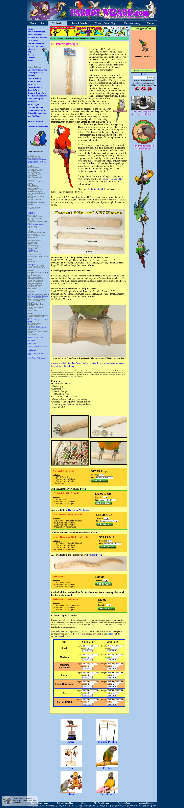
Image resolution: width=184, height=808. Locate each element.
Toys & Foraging (35, 87)
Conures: (30, 212)
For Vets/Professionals (38, 127)
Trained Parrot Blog (105, 23)
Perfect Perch (97, 189)
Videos (150, 23)
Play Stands (31, 340)
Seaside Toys (33, 90)
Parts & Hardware (35, 121)
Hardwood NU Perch (78, 510)
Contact (31, 58)
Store (43, 23)
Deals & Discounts (36, 46)
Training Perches (35, 73)
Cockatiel (30, 293)
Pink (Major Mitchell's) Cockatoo (37, 296)
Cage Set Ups (31, 350)
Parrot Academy (132, 23)
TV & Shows (33, 40)
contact (110, 634)
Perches (31, 76)
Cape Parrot (31, 250)
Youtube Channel (146, 803)
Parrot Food (33, 84)
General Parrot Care (36, 110)
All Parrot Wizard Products (35, 337)
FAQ (29, 52)
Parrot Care (107, 793)
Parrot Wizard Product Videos (36, 358)
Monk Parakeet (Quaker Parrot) (37, 163)
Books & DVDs (34, 81)
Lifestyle (31, 49)
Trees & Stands (79, 23)
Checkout (149, 71)
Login (143, 74)
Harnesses (32, 102)
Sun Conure (31, 213)
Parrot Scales (31, 344)
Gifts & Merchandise (37, 113)
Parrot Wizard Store (36, 32)
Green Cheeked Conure (35, 225)
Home (33, 23)
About (30, 61)
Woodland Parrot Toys (37, 96)
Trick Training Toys (36, 99)
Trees (71, 766)
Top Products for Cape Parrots (37, 347)
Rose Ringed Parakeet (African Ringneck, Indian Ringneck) (37, 160)
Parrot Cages (33, 104)
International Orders (36, 43)
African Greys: (32, 264)
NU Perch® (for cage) (64, 43)
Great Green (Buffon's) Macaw (37, 328)
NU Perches (57, 23)
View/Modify (139, 71)
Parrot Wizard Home (39, 803)
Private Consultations (37, 37)
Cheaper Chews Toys (37, 93)
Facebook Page (124, 803)
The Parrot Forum (101, 803)
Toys (71, 793)
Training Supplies (35, 107)
